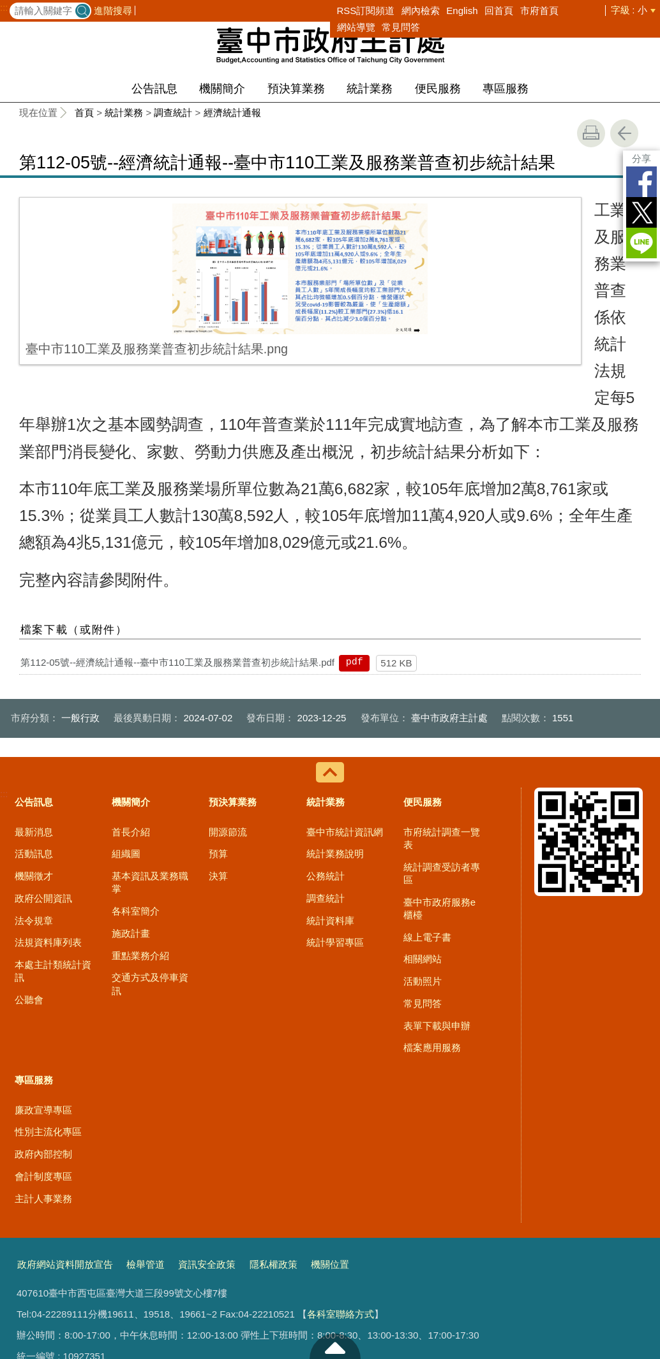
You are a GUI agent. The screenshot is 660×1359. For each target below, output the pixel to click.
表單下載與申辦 (436, 918)
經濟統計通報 (232, 112)
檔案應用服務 (432, 940)
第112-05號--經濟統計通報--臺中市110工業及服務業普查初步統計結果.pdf (177, 554)
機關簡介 (222, 88)
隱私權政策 (273, 1157)
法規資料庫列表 (48, 835)
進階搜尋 (113, 10)
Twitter (641, 212)
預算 (218, 746)
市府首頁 (539, 10)
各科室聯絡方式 (340, 1206)
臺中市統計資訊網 (344, 724)
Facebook (641, 181)
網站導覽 (356, 27)
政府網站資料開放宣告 (65, 1157)
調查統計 (173, 112)
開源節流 (228, 724)
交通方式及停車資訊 (150, 876)
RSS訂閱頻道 (366, 10)
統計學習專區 (335, 835)
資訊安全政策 (207, 1157)
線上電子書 (427, 829)
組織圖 (126, 746)
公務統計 (325, 768)
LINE (641, 243)
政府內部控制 (43, 1046)
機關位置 (330, 1157)
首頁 (84, 112)
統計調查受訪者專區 (441, 765)
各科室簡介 (136, 803)
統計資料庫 (330, 812)
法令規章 (34, 812)
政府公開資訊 (43, 791)
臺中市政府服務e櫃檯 (439, 800)
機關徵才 (34, 768)
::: (4, 8)
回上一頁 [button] (624, 133)
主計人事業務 (43, 1090)
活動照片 (422, 874)
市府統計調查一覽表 (441, 730)
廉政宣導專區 (43, 1002)
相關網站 (422, 851)
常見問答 (401, 27)
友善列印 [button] (591, 133)
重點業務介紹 (140, 847)
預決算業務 (296, 88)
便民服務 (438, 88)
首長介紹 (131, 724)
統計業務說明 (335, 746)
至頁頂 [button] (335, 1346)
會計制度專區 (43, 1069)
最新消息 (34, 724)
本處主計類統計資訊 (53, 864)
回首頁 (498, 10)
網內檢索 (420, 10)
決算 (218, 768)
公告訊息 (154, 88)
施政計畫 (131, 826)
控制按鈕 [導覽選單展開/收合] (330, 665)
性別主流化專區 (48, 1024)
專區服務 (506, 88)
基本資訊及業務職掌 (150, 775)
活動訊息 (34, 746)
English (461, 10)
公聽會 (29, 892)
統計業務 (370, 88)
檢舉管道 (145, 1157)
